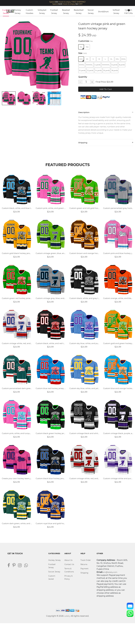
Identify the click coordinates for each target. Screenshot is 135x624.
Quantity (82, 77)
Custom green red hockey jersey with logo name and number (17, 299)
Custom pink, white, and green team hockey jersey (51, 208)
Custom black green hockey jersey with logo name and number (51, 434)
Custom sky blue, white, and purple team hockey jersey (84, 344)
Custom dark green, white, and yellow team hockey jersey (17, 524)
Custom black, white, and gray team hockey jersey (84, 299)
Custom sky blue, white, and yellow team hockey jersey (84, 389)
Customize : (85, 41)
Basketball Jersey (78, 11)
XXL (117, 59)
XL (111, 59)
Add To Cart (105, 89)
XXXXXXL (106, 65)
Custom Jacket (6, 11)
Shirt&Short (103, 11)
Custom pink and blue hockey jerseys (118, 253)
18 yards (114, 70)
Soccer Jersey (91, 11)
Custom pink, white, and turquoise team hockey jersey (17, 434)
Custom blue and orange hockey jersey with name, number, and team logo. (118, 389)
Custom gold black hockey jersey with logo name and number (17, 253)
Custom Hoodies (29, 11)
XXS (81, 59)
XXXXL (81, 65)
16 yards (106, 70)
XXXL (123, 59)
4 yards (97, 65)
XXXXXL (89, 65)
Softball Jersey (116, 11)
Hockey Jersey (17, 11)
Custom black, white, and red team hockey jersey (51, 344)
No (82, 47)
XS (87, 59)
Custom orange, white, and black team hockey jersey (118, 299)
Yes (87, 47)
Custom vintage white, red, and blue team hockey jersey (17, 344)
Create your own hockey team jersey (17, 479)
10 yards (82, 70)
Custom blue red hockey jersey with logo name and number (51, 389)
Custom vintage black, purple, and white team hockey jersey (118, 434)
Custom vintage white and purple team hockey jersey (118, 479)
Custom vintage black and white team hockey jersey (84, 434)
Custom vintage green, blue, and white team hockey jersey (51, 253)
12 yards (90, 70)
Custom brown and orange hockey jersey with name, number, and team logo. (84, 253)
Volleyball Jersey (42, 11)
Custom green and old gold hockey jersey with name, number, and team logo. (84, 208)
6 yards (114, 65)
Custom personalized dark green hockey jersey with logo (17, 389)
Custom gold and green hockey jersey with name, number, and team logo (118, 344)
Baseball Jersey (66, 11)
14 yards (98, 70)
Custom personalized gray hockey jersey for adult (118, 208)
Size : (82, 53)
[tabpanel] (36, 55)
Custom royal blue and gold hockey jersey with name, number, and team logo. (51, 524)
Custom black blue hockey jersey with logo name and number (51, 479)
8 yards (122, 65)
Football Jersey (54, 11)
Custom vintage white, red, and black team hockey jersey (84, 479)
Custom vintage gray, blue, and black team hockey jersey (51, 299)
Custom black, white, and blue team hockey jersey (17, 208)
